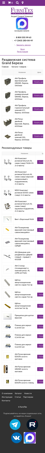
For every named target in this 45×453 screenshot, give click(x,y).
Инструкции (7, 397)
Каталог (18, 393)
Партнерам (28, 397)
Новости (28, 393)
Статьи (18, 397)
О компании (7, 393)
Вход (23, 49)
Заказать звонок (23, 45)
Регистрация (22, 52)
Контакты (6, 401)
